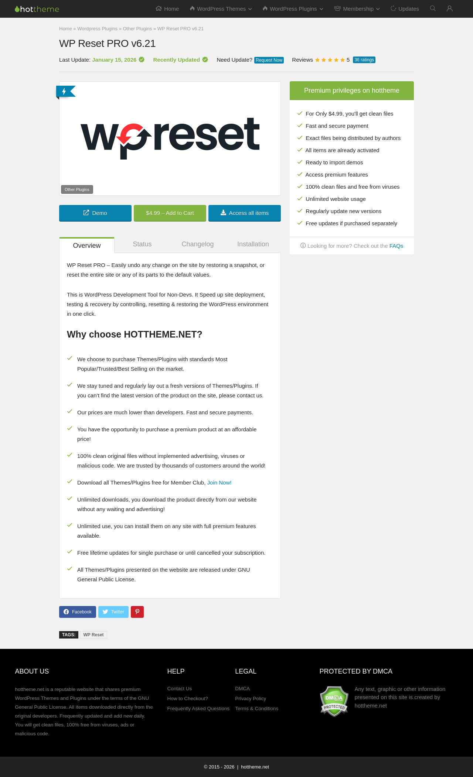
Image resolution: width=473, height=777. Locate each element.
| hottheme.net (252, 767)
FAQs (396, 246)
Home (167, 9)
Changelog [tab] (197, 244)
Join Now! (219, 482)
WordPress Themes (218, 9)
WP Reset (93, 634)
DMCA (242, 688)
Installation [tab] (253, 244)
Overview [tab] (87, 245)
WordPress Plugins (290, 9)
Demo (95, 213)
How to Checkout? (187, 698)
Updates (404, 8)
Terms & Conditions (256, 708)
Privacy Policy (250, 698)
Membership (354, 9)
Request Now (269, 60)
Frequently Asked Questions (198, 708)
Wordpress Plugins (97, 28)
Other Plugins (137, 28)
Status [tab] (142, 244)
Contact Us (179, 688)
